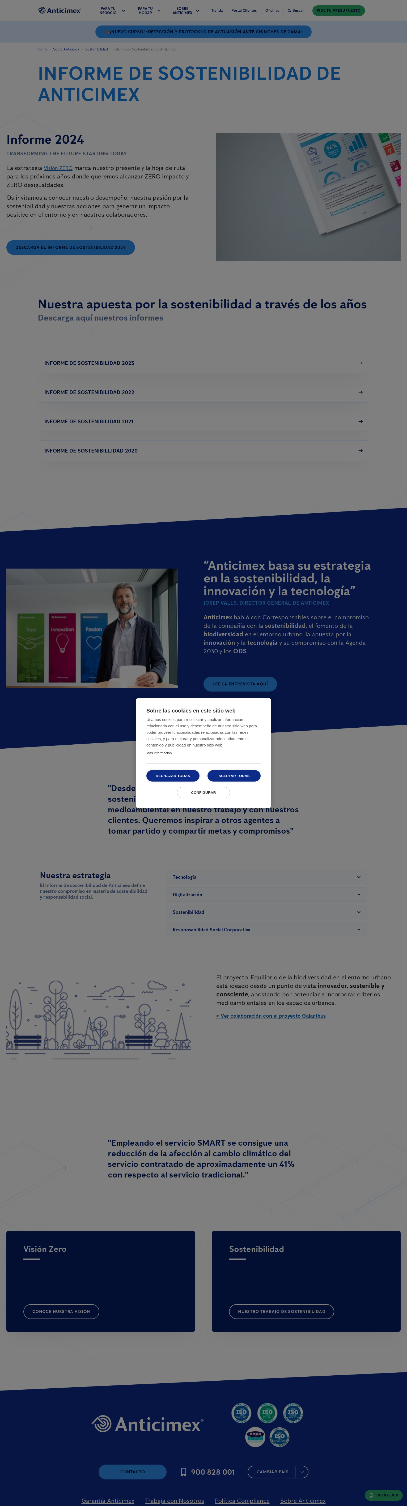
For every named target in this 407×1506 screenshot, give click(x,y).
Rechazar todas (173, 776)
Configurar (203, 793)
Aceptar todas (234, 776)
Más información (159, 753)
